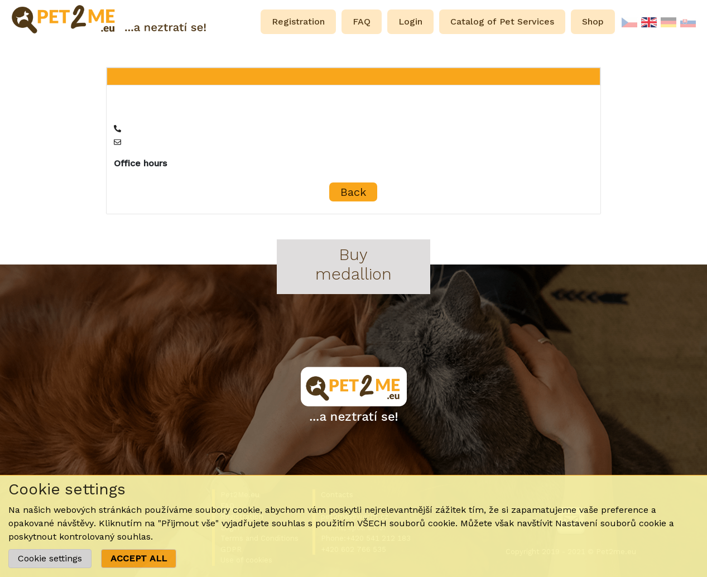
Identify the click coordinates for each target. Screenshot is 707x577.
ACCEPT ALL (138, 558)
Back (353, 192)
